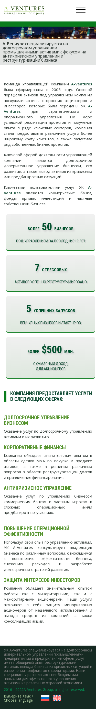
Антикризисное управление (38, 488)
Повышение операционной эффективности (36, 531)
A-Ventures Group (38, 689)
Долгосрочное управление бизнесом (36, 420)
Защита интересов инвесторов (42, 580)
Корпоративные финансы (35, 447)
